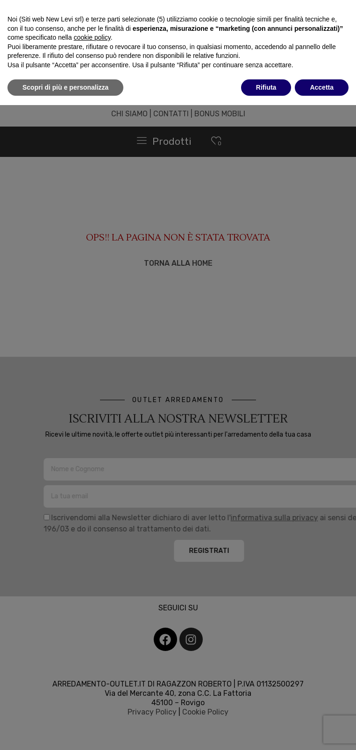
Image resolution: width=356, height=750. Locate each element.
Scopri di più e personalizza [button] (65, 87)
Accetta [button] (322, 87)
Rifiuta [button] (266, 87)
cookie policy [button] (92, 37)
